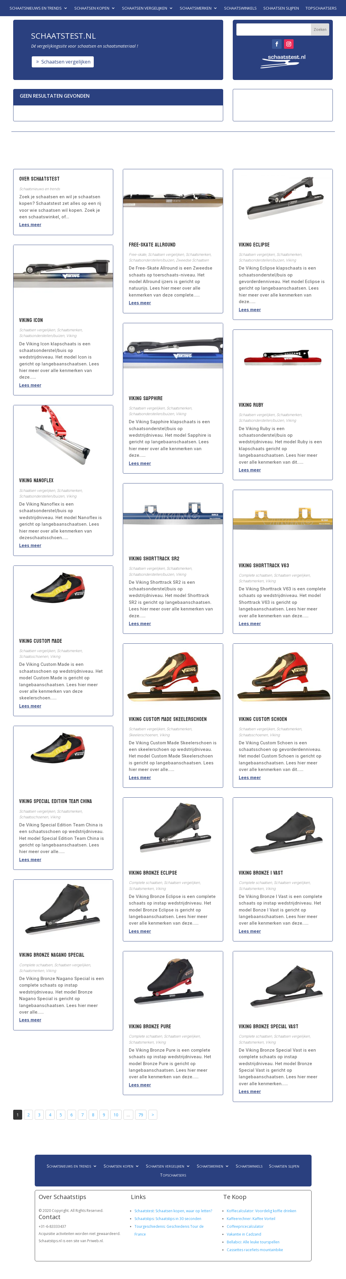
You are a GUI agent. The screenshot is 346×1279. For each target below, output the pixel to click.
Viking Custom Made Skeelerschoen (168, 719)
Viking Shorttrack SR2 (154, 559)
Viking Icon (31, 320)
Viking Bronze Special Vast (268, 1027)
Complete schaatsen (35, 965)
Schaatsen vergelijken (144, 8)
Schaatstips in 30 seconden (178, 1218)
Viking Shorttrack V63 (264, 566)
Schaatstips (144, 1218)
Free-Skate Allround (152, 245)
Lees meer (30, 224)
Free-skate (137, 254)
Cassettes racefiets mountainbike (255, 1249)
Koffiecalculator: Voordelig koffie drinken (261, 1210)
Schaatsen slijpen (281, 8)
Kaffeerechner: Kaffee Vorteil (251, 1218)
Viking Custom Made (40, 641)
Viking (71, 335)
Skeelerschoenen (143, 735)
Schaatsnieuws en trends (36, 8)
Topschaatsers (321, 8)
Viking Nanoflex (36, 481)
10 (116, 1115)
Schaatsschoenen (33, 656)
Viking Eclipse (254, 245)
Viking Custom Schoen (263, 719)
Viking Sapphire (146, 398)
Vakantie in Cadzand (244, 1234)
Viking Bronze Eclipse (153, 873)
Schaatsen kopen (91, 8)
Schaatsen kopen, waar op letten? (183, 1210)
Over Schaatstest (39, 179)
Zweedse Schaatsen (192, 260)
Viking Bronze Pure (150, 1027)
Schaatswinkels (240, 8)
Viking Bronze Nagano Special (51, 955)
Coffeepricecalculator (245, 1226)
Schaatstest (144, 1210)
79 (140, 1115)
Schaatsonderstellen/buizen (41, 335)
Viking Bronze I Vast (261, 873)
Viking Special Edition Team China (55, 801)
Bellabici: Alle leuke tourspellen (253, 1242)
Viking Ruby (251, 405)
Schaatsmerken (195, 8)
